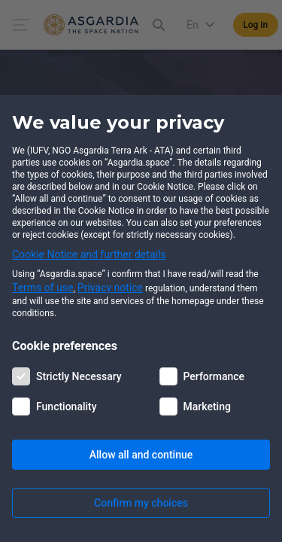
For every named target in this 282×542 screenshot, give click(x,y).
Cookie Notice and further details (89, 254)
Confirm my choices (141, 503)
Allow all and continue (141, 455)
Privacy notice (110, 288)
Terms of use (43, 288)
